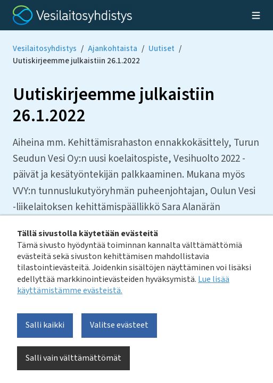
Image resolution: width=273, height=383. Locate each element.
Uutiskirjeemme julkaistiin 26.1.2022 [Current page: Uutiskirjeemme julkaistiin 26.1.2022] (76, 60)
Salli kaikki (45, 325)
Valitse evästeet (119, 325)
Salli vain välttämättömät (73, 358)
